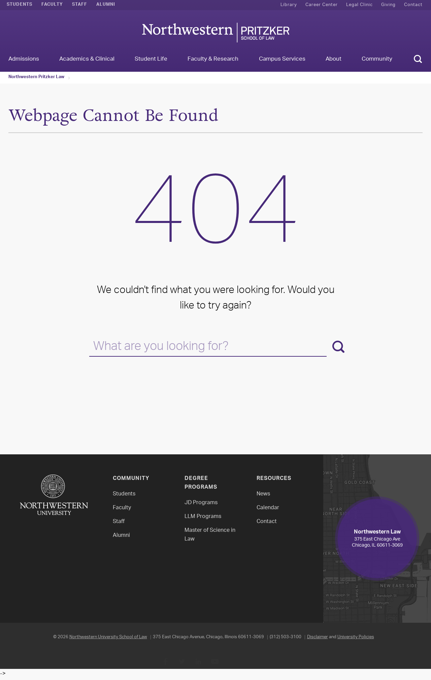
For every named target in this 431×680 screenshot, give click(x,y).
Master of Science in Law (210, 535)
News (263, 494)
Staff (79, 5)
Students (19, 5)
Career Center (321, 5)
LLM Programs (203, 516)
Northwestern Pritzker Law (36, 77)
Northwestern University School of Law (108, 637)
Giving (388, 5)
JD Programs (201, 503)
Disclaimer (317, 637)
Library (288, 5)
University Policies (355, 637)
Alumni (105, 5)
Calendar (268, 508)
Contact (413, 5)
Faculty (52, 5)
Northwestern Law (215, 32)
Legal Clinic (359, 5)
